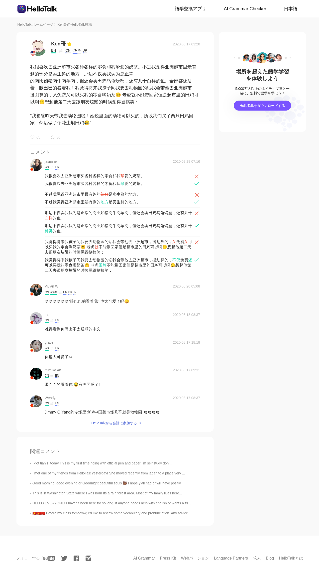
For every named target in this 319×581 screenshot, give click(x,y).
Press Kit (168, 558)
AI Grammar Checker (245, 8)
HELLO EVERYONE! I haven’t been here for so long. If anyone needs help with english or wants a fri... (111, 503)
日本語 (290, 8)
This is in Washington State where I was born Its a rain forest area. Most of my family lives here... (107, 493)
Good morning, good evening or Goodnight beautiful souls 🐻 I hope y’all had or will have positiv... (108, 483)
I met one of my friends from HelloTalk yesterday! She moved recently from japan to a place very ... (108, 473)
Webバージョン (195, 558)
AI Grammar (144, 558)
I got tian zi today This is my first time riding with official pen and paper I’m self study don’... (102, 463)
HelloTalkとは (291, 558)
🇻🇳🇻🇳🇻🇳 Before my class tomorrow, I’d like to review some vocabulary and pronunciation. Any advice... (111, 513)
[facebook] (76, 558)
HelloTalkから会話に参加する (114, 423)
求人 (257, 558)
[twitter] (64, 558)
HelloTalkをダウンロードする (262, 106)
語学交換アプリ (190, 8)
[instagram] (88, 558)
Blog (270, 558)
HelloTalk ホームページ (35, 24)
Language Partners (231, 558)
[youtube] (48, 558)
